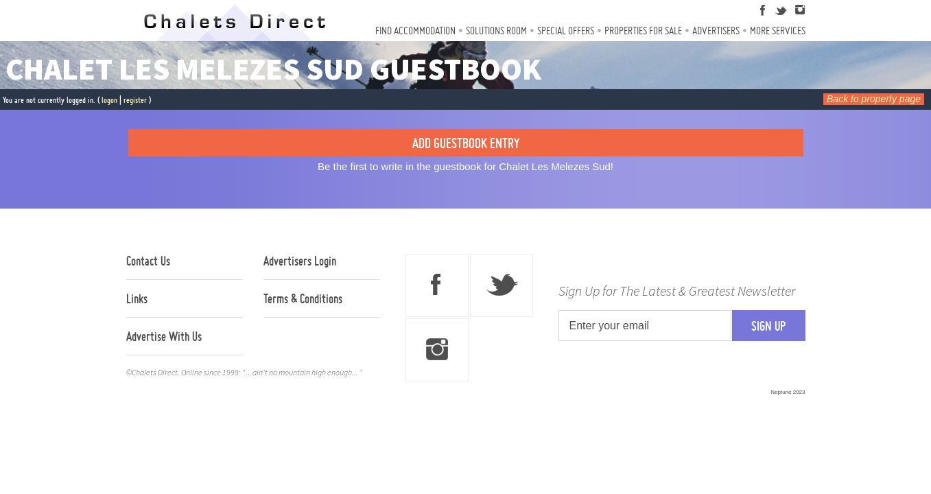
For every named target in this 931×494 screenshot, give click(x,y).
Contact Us (148, 260)
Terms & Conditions (302, 298)
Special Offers (565, 30)
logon (109, 100)
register (135, 100)
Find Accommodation (415, 30)
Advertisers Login (299, 260)
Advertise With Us (164, 336)
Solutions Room (496, 30)
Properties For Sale (643, 30)
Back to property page (874, 98)
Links (137, 298)
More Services (777, 30)
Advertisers (716, 30)
